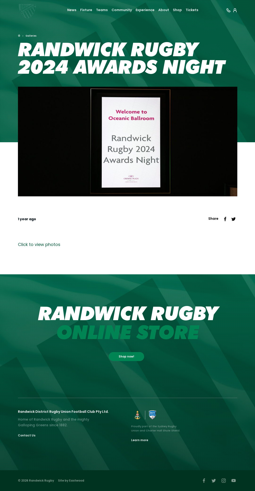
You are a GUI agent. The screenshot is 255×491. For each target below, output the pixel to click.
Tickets (192, 10)
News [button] (71, 10)
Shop (177, 10)
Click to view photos (39, 244)
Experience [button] (145, 10)
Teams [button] (102, 10)
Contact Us (26, 435)
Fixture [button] (86, 10)
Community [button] (122, 10)
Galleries (30, 36)
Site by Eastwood (71, 480)
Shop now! (126, 356)
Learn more (139, 440)
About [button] (163, 10)
